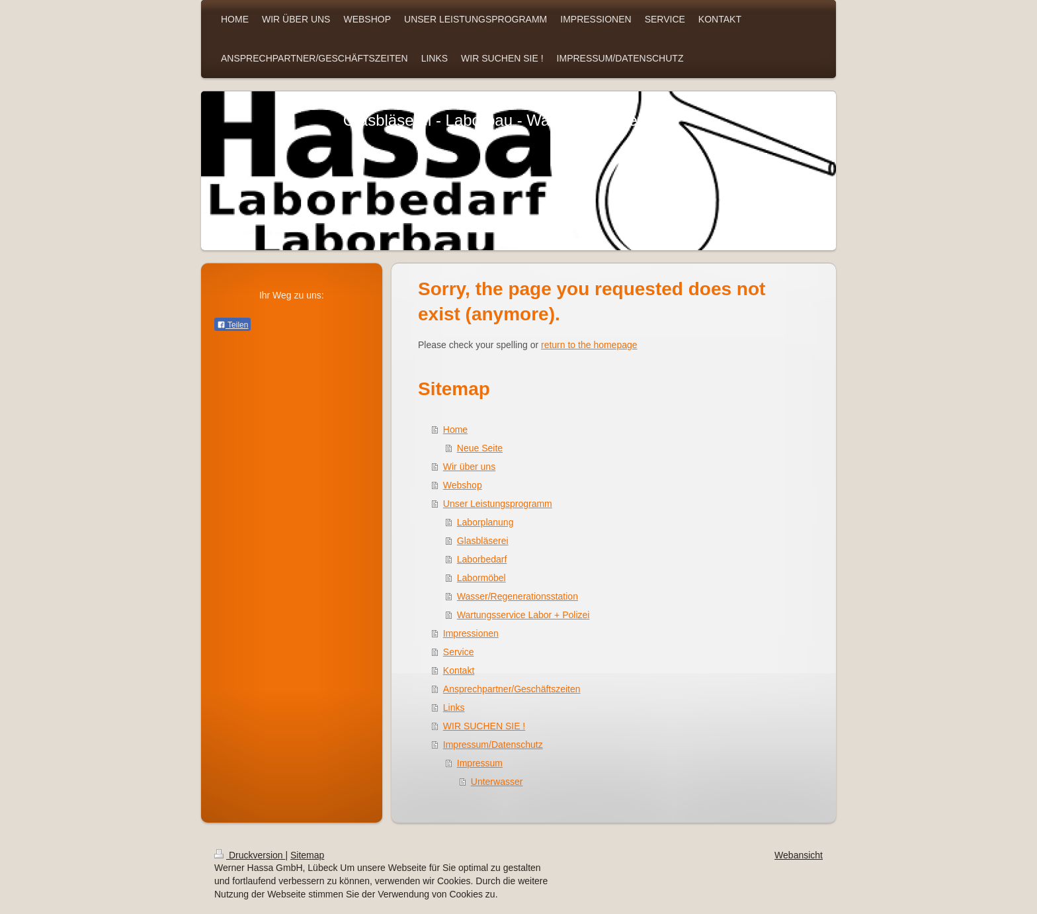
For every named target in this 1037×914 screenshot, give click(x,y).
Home (455, 429)
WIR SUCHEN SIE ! (484, 726)
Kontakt (458, 670)
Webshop (462, 485)
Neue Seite (480, 448)
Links (454, 707)
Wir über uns (469, 466)
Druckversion (249, 855)
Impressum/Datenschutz (493, 744)
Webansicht (798, 855)
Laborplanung (485, 522)
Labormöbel (481, 577)
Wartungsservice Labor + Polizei (523, 615)
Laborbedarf (482, 559)
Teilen (232, 325)
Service (458, 652)
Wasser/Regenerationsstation (517, 596)
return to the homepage (589, 345)
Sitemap (307, 855)
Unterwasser (497, 781)
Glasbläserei (483, 540)
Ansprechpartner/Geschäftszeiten (512, 689)
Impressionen (471, 633)
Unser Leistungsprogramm (497, 503)
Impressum (480, 763)
